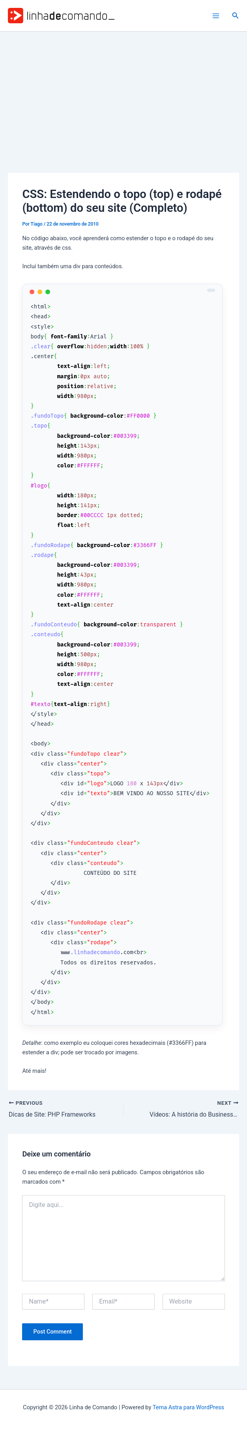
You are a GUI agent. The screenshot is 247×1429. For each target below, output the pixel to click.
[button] (235, 16)
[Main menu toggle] (216, 15)
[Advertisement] (123, 90)
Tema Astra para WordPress (188, 1407)
